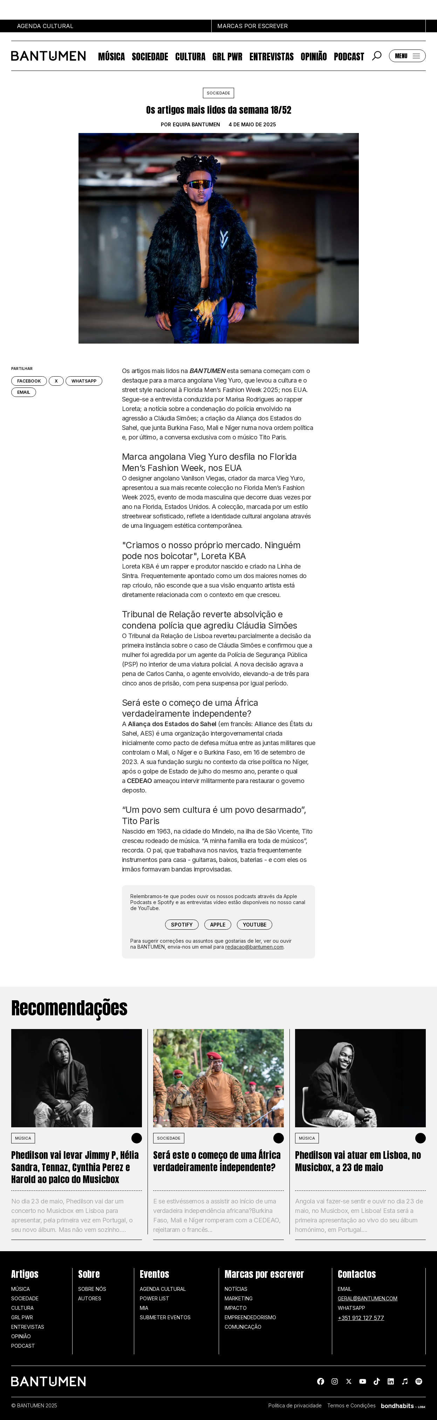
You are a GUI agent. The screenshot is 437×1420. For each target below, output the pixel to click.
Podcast (349, 56)
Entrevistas (272, 56)
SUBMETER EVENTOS (165, 1317)
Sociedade (150, 56)
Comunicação (243, 1327)
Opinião (314, 56)
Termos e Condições (351, 1405)
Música (111, 56)
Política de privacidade (295, 1405)
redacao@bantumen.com (254, 947)
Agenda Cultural (163, 1289)
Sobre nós (92, 1289)
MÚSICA (23, 1138)
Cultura (190, 56)
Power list (154, 1298)
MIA (144, 1308)
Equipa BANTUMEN (196, 124)
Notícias (236, 1289)
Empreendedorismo (250, 1317)
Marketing (239, 1298)
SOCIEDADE (168, 1138)
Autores (89, 1298)
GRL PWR (227, 56)
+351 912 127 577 (361, 1317)
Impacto (236, 1308)
